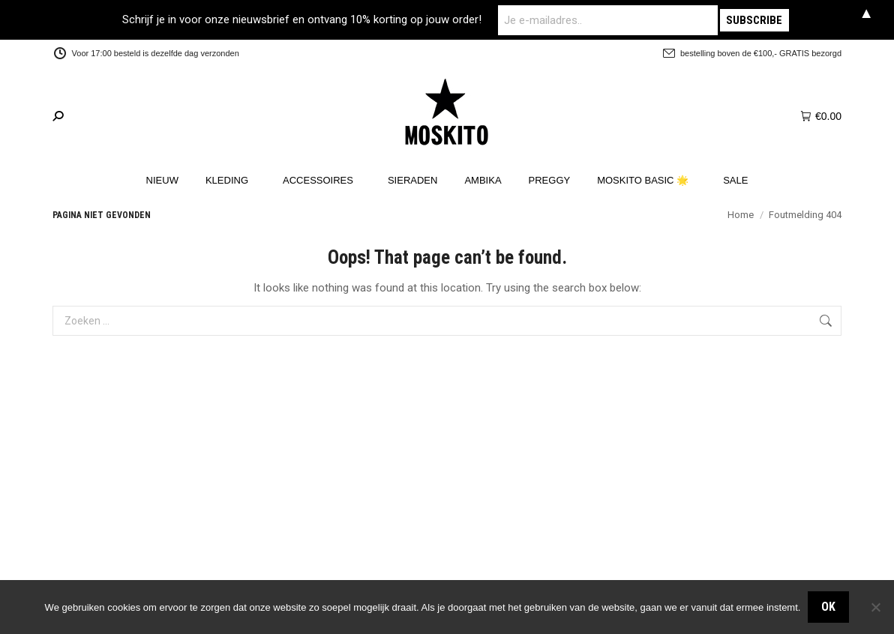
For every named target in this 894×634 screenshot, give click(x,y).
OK (828, 607)
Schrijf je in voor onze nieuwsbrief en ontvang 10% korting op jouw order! (321, 19)
